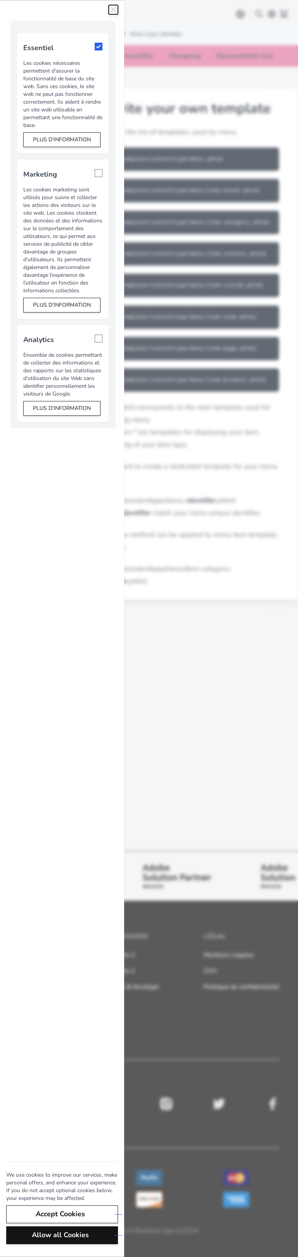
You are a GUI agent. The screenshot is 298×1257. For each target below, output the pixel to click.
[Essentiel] (98, 46)
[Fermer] (113, 9)
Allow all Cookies (60, 1235)
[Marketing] (98, 173)
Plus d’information (62, 139)
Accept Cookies (61, 1214)
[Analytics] (98, 338)
